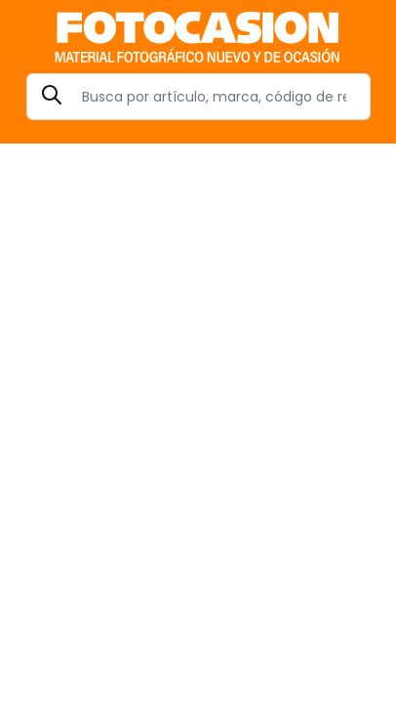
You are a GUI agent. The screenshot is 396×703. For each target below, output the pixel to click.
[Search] (198, 96)
